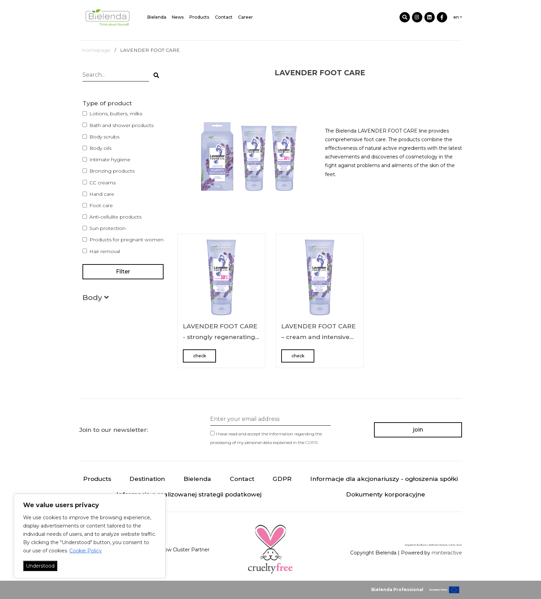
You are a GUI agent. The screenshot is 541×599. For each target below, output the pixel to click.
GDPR (311, 442)
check (199, 355)
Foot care (101, 205)
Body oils (100, 148)
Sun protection (107, 228)
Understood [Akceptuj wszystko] (40, 566)
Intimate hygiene (109, 159)
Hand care (101, 194)
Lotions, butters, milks (115, 113)
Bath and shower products (121, 125)
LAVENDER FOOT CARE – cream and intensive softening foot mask (318, 336)
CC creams (102, 183)
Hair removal (104, 251)
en (456, 17)
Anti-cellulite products (115, 217)
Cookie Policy (85, 551)
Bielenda (156, 17)
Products (199, 17)
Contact (224, 17)
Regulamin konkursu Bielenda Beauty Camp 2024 (433, 545)
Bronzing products (112, 171)
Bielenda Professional (397, 589)
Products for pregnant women (126, 239)
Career (245, 17)
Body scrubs (104, 137)
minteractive (447, 553)
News (178, 17)
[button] (95, 299)
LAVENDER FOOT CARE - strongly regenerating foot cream (220, 336)
